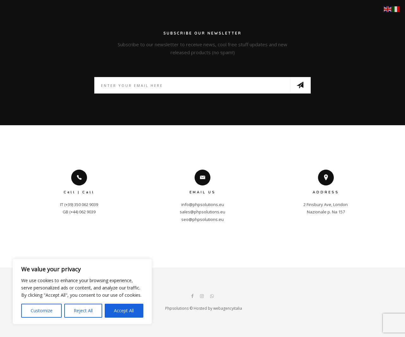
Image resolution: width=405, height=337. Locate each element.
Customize (42, 311)
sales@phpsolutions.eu (202, 212)
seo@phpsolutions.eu (202, 219)
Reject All (83, 311)
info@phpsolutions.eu (202, 204)
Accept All (124, 311)
